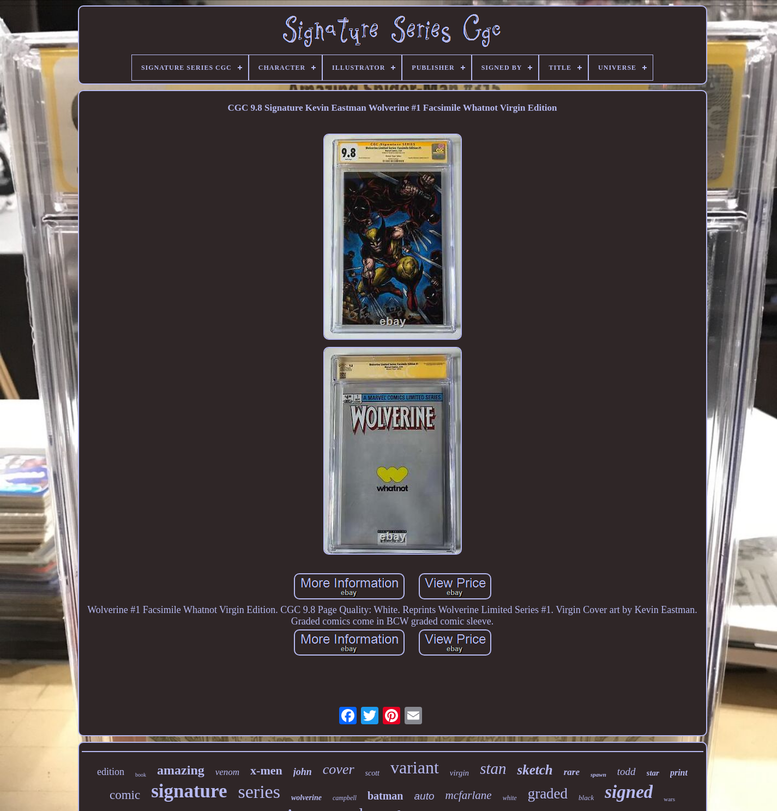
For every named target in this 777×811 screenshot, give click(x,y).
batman (385, 796)
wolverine (306, 798)
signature (189, 791)
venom (227, 772)
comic (125, 795)
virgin (459, 772)
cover (338, 769)
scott (372, 773)
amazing (180, 770)
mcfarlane (468, 795)
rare (572, 772)
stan (493, 768)
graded (548, 793)
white (510, 798)
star (653, 772)
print (679, 772)
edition (110, 771)
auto (424, 796)
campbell (345, 798)
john (302, 771)
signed (629, 792)
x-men (266, 770)
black (586, 798)
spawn (598, 774)
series (259, 792)
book (140, 775)
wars (669, 799)
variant (414, 767)
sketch (534, 769)
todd (626, 771)
